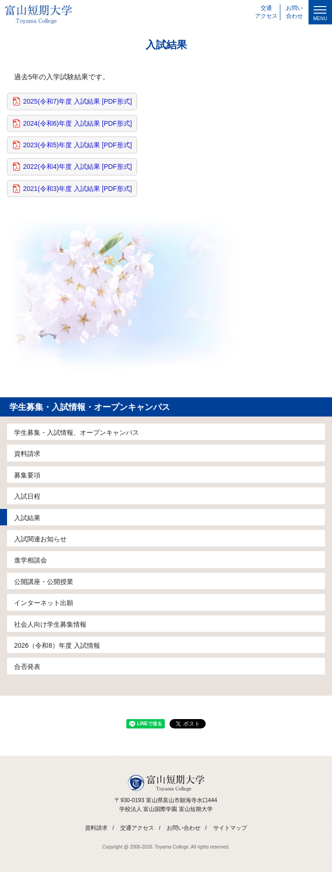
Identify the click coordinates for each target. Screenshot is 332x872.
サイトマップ (230, 828)
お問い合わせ (184, 828)
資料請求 (96, 828)
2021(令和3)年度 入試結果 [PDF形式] (77, 188)
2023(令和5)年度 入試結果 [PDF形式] (77, 145)
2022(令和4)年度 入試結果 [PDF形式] (77, 166)
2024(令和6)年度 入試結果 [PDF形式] (77, 123)
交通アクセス (137, 828)
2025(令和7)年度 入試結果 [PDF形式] (77, 101)
